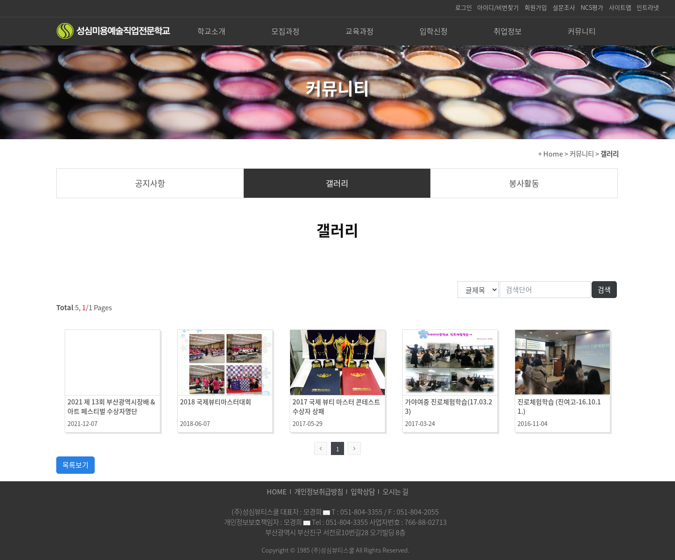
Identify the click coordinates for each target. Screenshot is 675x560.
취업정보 (508, 31)
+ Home (550, 154)
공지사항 (150, 183)
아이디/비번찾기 (498, 7)
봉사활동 (524, 183)
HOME (277, 491)
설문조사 (564, 7)
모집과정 (285, 31)
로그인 (463, 7)
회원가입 (536, 7)
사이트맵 (620, 7)
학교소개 (211, 31)
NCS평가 (592, 7)
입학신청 (434, 31)
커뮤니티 (582, 31)
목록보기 (75, 465)
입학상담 (363, 491)
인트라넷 (648, 7)
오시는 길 (395, 491)
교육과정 (359, 31)
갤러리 (337, 183)
